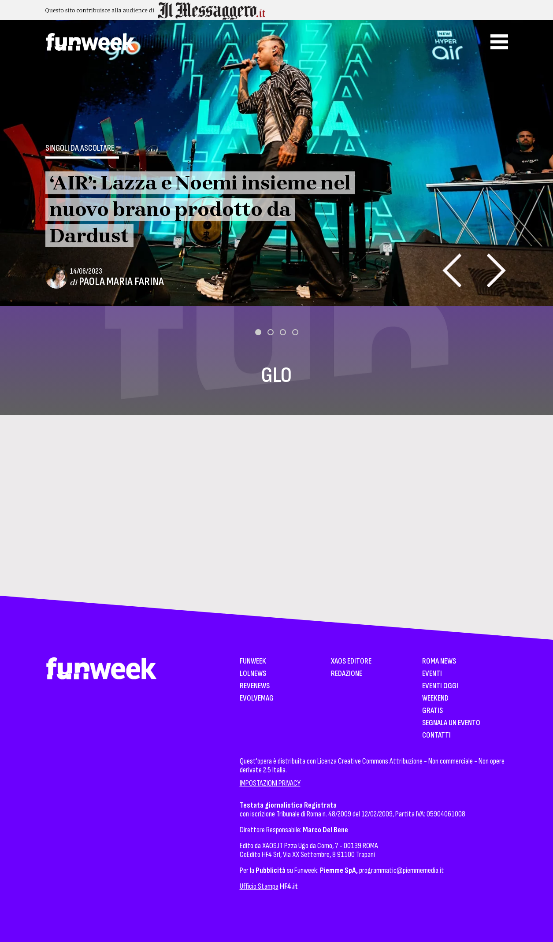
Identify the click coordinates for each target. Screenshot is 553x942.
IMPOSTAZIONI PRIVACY (270, 783)
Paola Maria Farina (121, 282)
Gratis (432, 711)
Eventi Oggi (440, 686)
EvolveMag (257, 698)
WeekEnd (435, 698)
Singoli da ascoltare (80, 148)
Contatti (436, 735)
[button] (258, 332)
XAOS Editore (351, 661)
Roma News (439, 661)
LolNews (253, 674)
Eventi (432, 674)
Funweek (253, 661)
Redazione (346, 674)
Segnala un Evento (451, 723)
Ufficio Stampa (259, 886)
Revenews (255, 686)
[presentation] (451, 270)
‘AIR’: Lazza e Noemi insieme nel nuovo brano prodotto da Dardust (200, 209)
